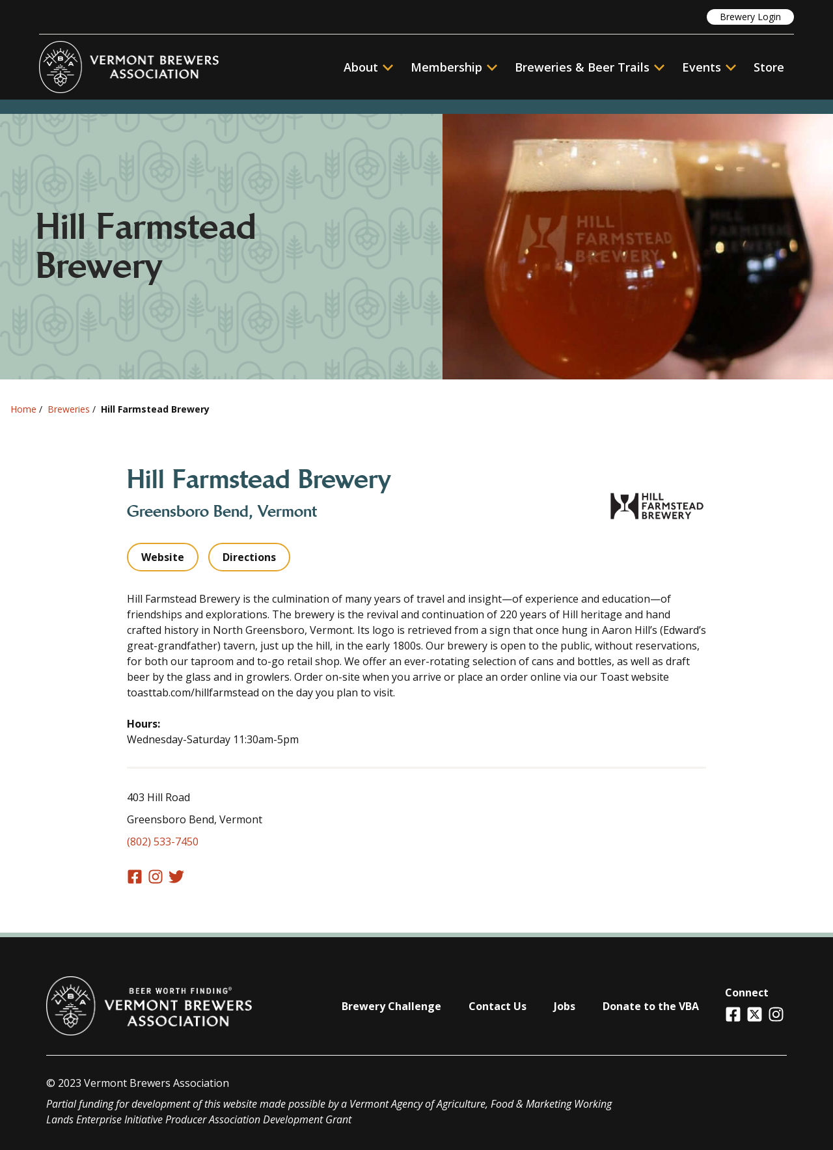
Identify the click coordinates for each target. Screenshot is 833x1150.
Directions (249, 557)
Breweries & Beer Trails (589, 67)
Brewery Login (750, 16)
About (368, 67)
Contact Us (497, 1006)
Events (701, 67)
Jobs (564, 1006)
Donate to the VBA (651, 1006)
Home (23, 409)
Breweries (69, 409)
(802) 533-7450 (162, 841)
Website (162, 557)
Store (769, 67)
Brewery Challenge (391, 1006)
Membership (446, 67)
